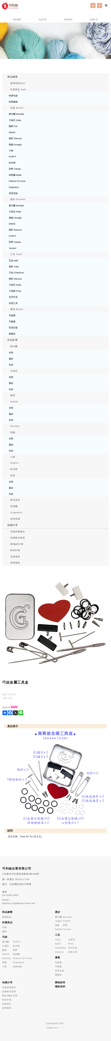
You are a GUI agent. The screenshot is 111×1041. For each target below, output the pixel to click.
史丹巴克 (13, 297)
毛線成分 (6, 1004)
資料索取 (15, 562)
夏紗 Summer (18, 199)
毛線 (4, 927)
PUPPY (12, 156)
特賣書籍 (13, 102)
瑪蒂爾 (14, 506)
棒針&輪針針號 (10, 995)
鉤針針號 (15, 550)
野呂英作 (15, 500)
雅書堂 (12, 333)
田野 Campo (15, 169)
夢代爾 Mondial (16, 114)
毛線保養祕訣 (9, 987)
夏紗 (11, 358)
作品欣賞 (12, 340)
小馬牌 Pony (15, 291)
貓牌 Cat (13, 126)
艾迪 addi (13, 260)
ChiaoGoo (60, 948)
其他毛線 (13, 193)
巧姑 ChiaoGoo (16, 272)
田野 (12, 475)
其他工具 (13, 303)
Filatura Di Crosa (17, 181)
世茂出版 (13, 327)
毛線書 (12, 315)
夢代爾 (14, 346)
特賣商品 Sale (18, 89)
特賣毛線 (13, 95)
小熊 (11, 150)
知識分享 (12, 525)
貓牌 (12, 395)
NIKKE (12, 132)
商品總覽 (12, 77)
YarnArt (12, 248)
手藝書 (12, 321)
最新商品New (17, 83)
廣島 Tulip (14, 266)
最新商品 (6, 917)
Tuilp (58, 939)
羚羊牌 (12, 163)
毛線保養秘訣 (17, 531)
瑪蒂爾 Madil (15, 175)
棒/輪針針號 (16, 544)
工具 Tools (16, 254)
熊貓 (12, 432)
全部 (11, 352)
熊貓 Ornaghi (15, 144)
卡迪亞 (14, 371)
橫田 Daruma (15, 138)
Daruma (14, 426)
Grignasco (14, 187)
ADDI (58, 944)
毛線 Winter (17, 108)
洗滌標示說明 (17, 537)
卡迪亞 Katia (15, 120)
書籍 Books (16, 309)
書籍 (4, 931)
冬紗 (11, 364)
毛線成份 (15, 556)
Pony (71, 944)
